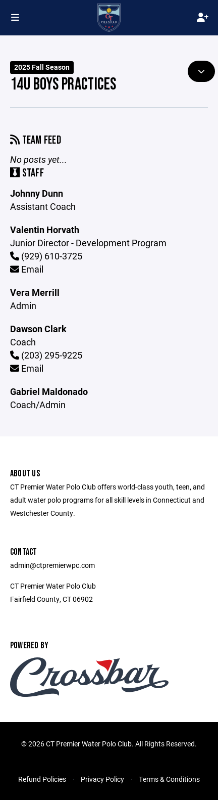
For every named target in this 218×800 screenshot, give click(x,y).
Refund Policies (42, 779)
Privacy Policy (102, 779)
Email (26, 269)
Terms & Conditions (169, 779)
